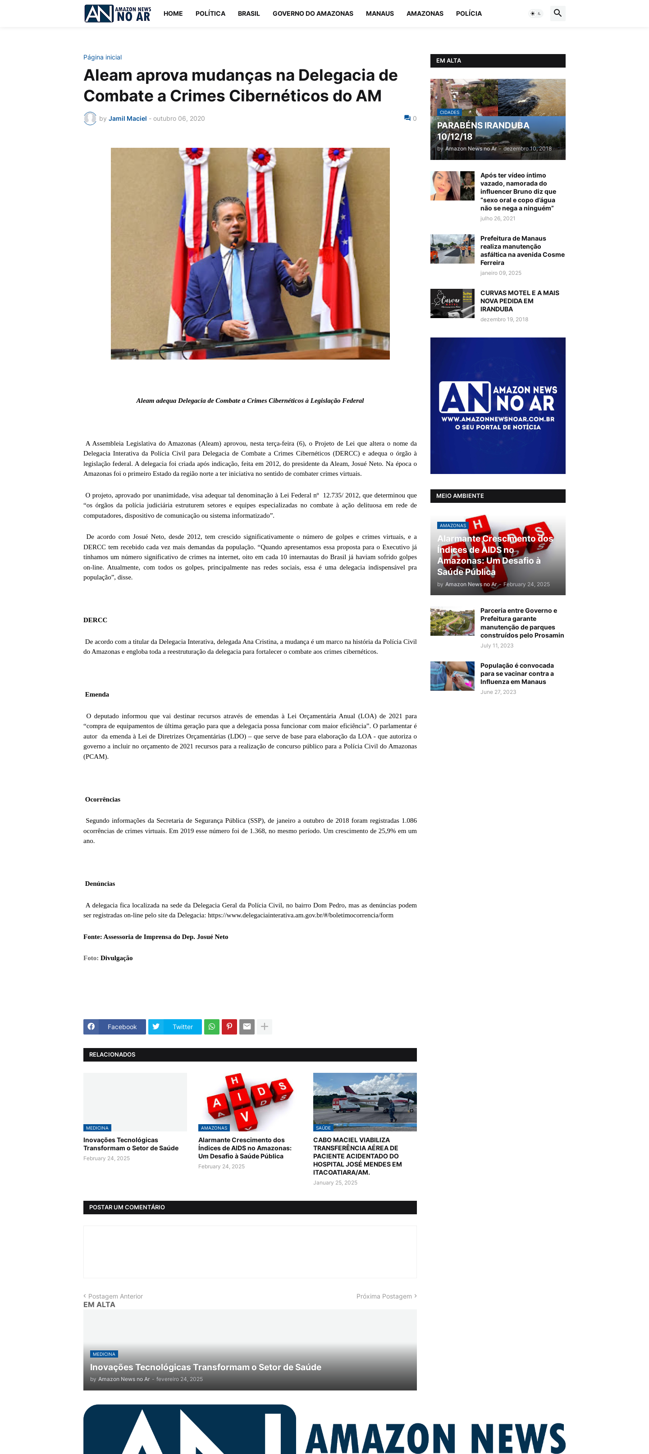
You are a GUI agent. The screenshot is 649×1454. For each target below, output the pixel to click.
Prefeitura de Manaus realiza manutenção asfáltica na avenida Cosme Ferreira (522, 250)
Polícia (469, 13)
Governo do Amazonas (313, 13)
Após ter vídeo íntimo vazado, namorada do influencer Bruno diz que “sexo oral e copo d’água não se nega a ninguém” (518, 191)
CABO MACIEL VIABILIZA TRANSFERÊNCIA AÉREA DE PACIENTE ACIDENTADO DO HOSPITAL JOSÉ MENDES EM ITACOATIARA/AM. (357, 1156)
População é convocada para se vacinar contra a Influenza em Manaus (517, 673)
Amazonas (425, 13)
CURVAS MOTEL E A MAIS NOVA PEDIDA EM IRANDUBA (519, 301)
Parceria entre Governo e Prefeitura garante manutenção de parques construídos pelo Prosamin (522, 622)
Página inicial (102, 57)
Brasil (249, 13)
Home (173, 13)
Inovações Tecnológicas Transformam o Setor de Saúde (130, 1144)
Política (210, 13)
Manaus (380, 13)
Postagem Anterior (115, 1296)
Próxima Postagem (384, 1296)
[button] (536, 13)
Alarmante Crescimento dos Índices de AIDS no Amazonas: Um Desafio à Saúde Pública (245, 1148)
